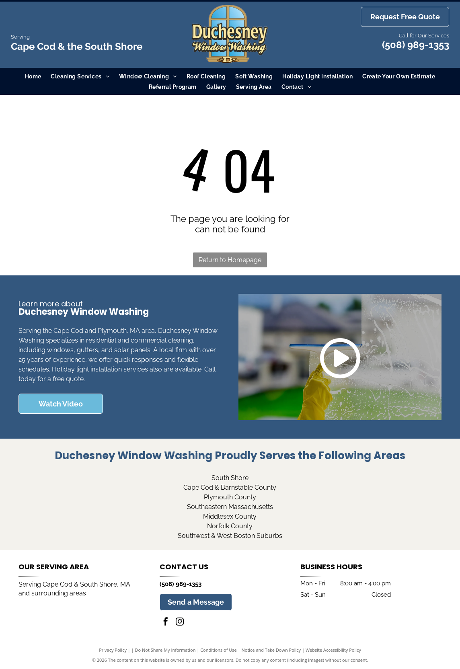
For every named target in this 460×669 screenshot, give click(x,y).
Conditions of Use (218, 650)
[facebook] (166, 623)
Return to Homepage (230, 260)
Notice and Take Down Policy (271, 650)
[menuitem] (33, 76)
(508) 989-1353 (415, 45)
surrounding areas (58, 593)
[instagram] (180, 623)
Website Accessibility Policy (333, 650)
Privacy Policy (113, 650)
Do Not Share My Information (165, 650)
